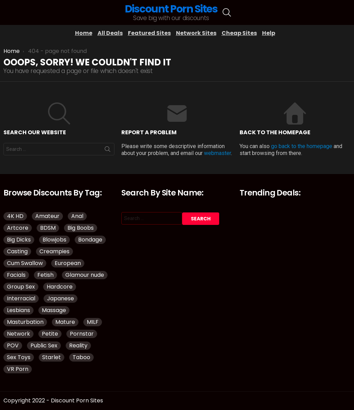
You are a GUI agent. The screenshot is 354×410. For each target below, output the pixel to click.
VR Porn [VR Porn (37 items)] (17, 369)
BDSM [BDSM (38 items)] (48, 228)
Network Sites (196, 33)
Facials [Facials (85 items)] (16, 275)
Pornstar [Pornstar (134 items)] (82, 334)
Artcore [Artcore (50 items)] (17, 228)
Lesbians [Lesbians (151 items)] (18, 310)
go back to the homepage (301, 146)
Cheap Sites (239, 33)
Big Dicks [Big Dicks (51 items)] (19, 240)
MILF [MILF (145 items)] (93, 322)
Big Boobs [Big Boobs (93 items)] (80, 228)
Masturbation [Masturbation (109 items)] (25, 322)
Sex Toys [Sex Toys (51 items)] (18, 357)
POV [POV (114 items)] (13, 345)
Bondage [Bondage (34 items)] (90, 240)
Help (268, 33)
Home (83, 33)
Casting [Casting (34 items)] (17, 251)
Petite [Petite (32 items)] (50, 334)
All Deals (110, 33)
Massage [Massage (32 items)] (54, 310)
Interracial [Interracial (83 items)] (21, 298)
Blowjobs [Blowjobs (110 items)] (54, 240)
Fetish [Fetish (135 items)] (45, 275)
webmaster (217, 153)
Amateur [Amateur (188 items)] (47, 216)
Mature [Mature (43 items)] (65, 322)
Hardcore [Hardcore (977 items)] (60, 287)
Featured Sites (149, 33)
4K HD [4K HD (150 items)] (15, 216)
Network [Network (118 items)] (18, 334)
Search (107, 150)
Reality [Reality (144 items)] (78, 345)
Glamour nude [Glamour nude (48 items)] (84, 275)
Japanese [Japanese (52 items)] (60, 298)
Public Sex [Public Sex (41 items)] (43, 345)
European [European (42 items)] (68, 263)
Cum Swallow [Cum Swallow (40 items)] (25, 263)
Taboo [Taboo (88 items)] (81, 357)
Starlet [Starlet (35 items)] (51, 357)
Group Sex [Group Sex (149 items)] (21, 287)
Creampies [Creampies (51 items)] (54, 251)
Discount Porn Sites (171, 9)
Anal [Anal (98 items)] (77, 216)
